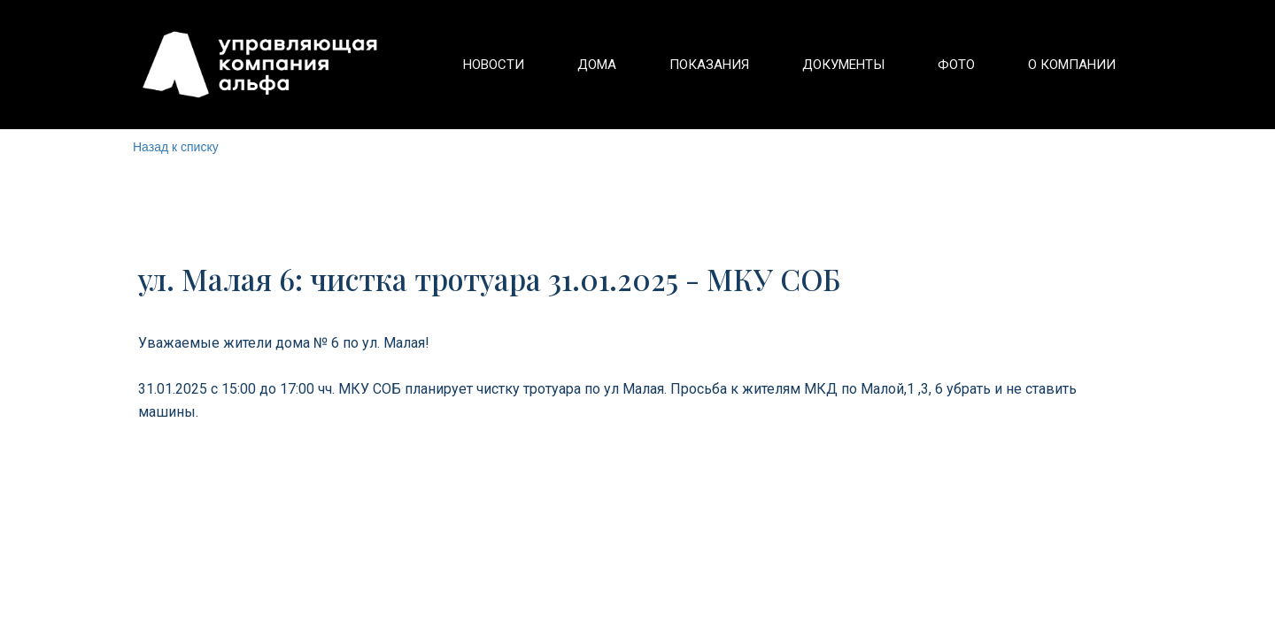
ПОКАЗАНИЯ (709, 65)
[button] (843, 64)
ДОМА (596, 65)
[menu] (775, 64)
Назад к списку (176, 147)
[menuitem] (494, 64)
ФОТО (956, 65)
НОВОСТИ (493, 65)
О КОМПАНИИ (1072, 65)
